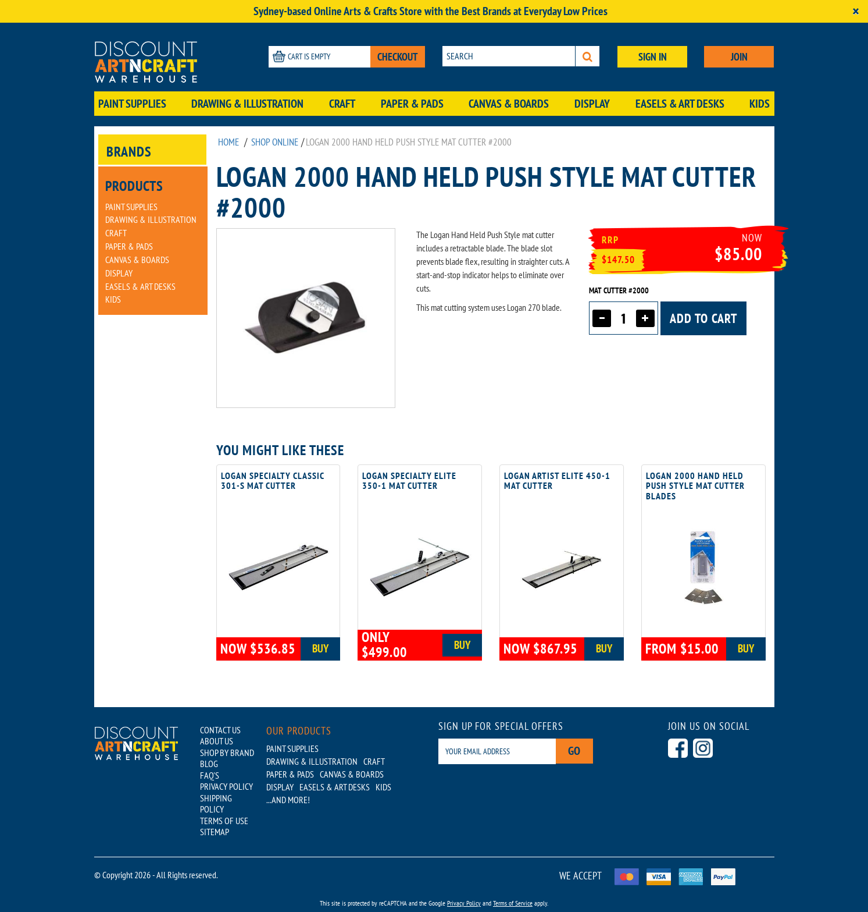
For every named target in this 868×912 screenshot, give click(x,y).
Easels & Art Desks (679, 103)
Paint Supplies (132, 103)
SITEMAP (214, 823)
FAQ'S (209, 771)
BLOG (209, 760)
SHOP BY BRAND (227, 750)
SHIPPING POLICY (216, 797)
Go (576, 751)
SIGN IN (652, 56)
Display (592, 103)
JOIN (739, 56)
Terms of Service (513, 894)
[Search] (587, 56)
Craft (342, 103)
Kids (759, 103)
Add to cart (703, 318)
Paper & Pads (412, 103)
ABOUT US (216, 740)
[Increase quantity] (645, 318)
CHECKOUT (397, 56)
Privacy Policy (464, 894)
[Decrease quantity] (601, 318)
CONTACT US (220, 729)
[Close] (855, 11)
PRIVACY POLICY (226, 781)
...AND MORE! (288, 799)
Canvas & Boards (509, 103)
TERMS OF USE (224, 813)
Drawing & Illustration (247, 103)
